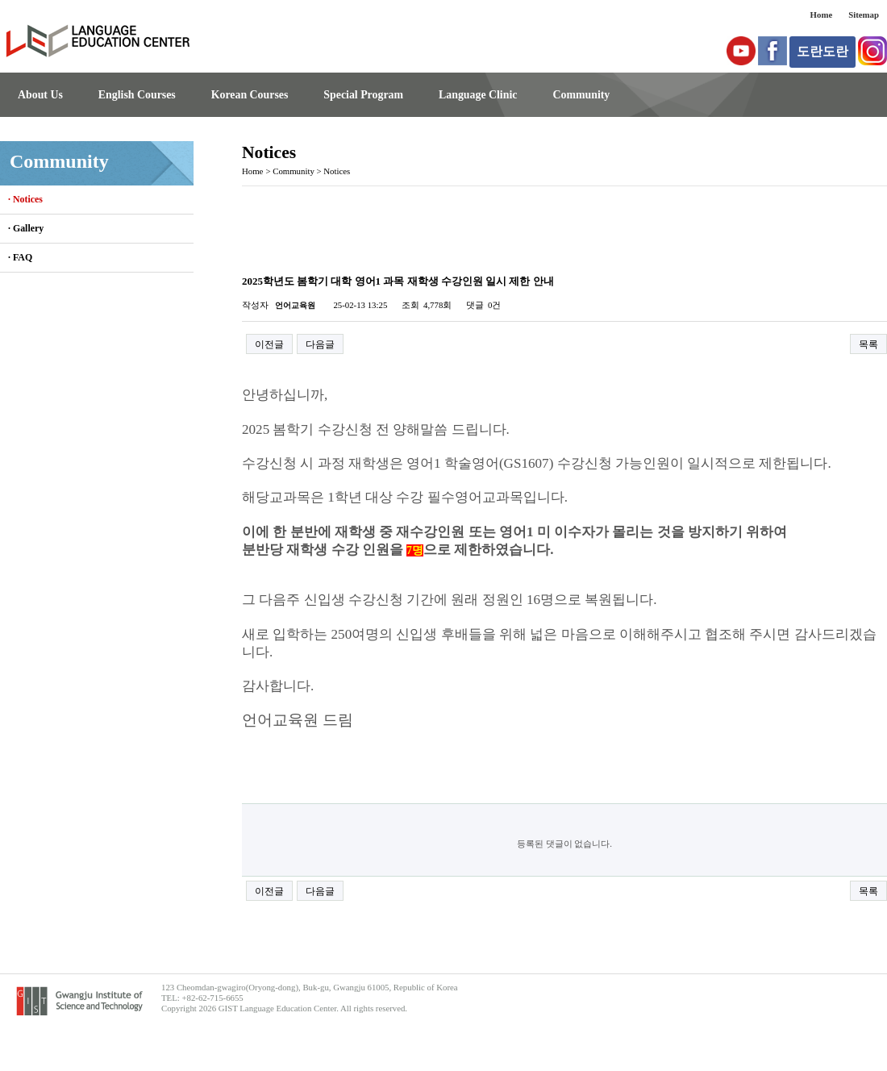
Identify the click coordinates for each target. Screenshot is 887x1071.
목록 (868, 344)
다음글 (320, 344)
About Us (40, 95)
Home (821, 14)
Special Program (363, 95)
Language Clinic (478, 95)
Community (581, 95)
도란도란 (822, 51)
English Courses (137, 95)
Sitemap (863, 14)
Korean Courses (250, 95)
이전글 (269, 344)
